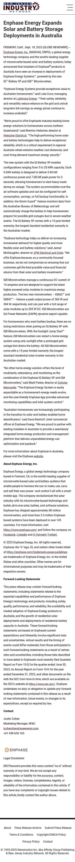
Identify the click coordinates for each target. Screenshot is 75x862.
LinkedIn (22, 534)
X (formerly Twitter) (45, 534)
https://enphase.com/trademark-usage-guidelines (37, 552)
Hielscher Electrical (15, 135)
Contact (48, 841)
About (7, 828)
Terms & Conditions (21, 834)
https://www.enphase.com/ (20, 530)
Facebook (9, 534)
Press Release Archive (28, 828)
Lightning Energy (26, 98)
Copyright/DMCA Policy (51, 834)
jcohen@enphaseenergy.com (21, 728)
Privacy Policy (31, 841)
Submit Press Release (58, 828)
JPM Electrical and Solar (48, 252)
